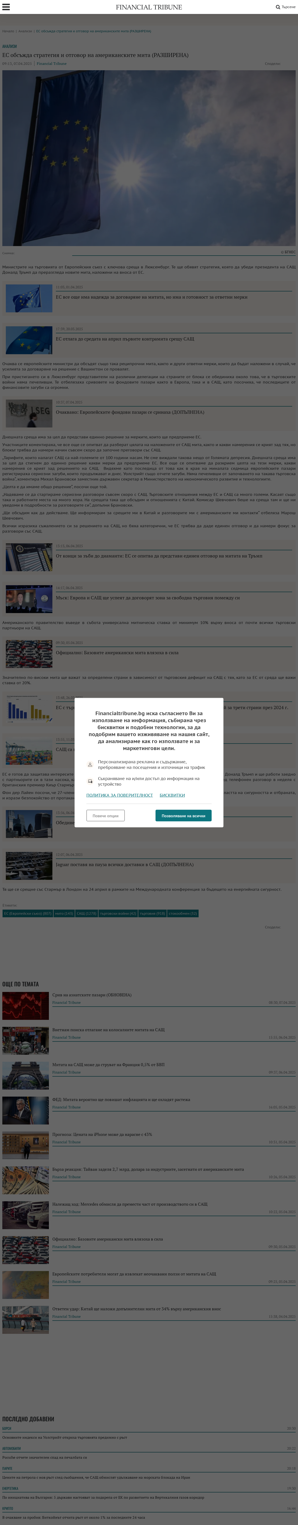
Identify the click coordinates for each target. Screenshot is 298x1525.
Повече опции (106, 816)
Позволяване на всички (183, 816)
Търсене (285, 7)
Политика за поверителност (119, 795)
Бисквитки (172, 795)
